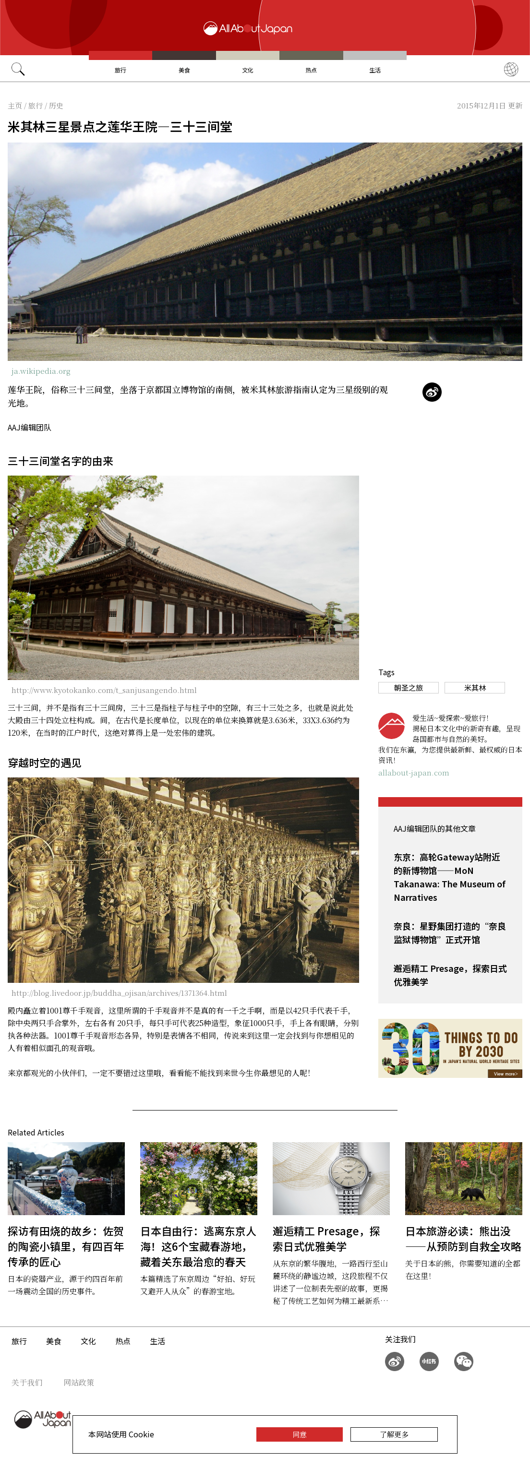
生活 (375, 70)
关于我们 (27, 1382)
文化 (247, 70)
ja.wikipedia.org (41, 371)
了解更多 (394, 1434)
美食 (184, 70)
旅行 (120, 70)
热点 (311, 70)
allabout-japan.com (413, 772)
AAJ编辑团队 (29, 427)
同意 (299, 1434)
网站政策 (78, 1382)
